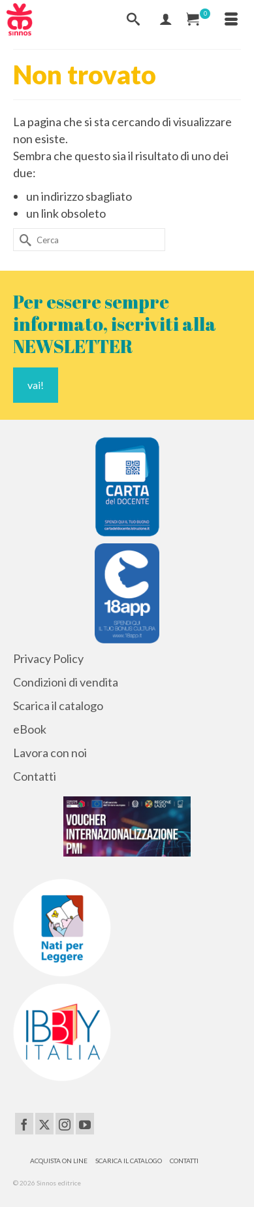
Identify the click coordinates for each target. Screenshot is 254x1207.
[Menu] (231, 19)
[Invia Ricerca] (23, 239)
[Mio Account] (166, 19)
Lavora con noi (50, 752)
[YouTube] (85, 1123)
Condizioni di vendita (65, 682)
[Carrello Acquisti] (198, 19)
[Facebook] (24, 1123)
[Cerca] (133, 19)
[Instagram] (65, 1123)
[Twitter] (44, 1123)
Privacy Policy (48, 658)
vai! (35, 385)
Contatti (34, 776)
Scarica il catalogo (58, 705)
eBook (29, 729)
